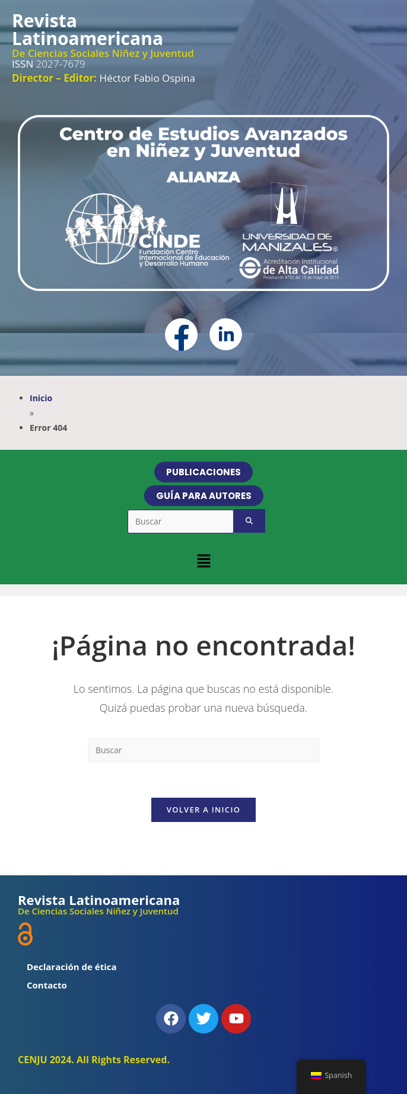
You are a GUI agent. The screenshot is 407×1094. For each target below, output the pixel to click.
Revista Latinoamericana (87, 29)
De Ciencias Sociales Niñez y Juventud (103, 53)
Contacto (47, 985)
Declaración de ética (72, 967)
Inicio (41, 398)
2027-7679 (48, 64)
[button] (203, 560)
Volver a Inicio (203, 809)
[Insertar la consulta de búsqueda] (203, 750)
